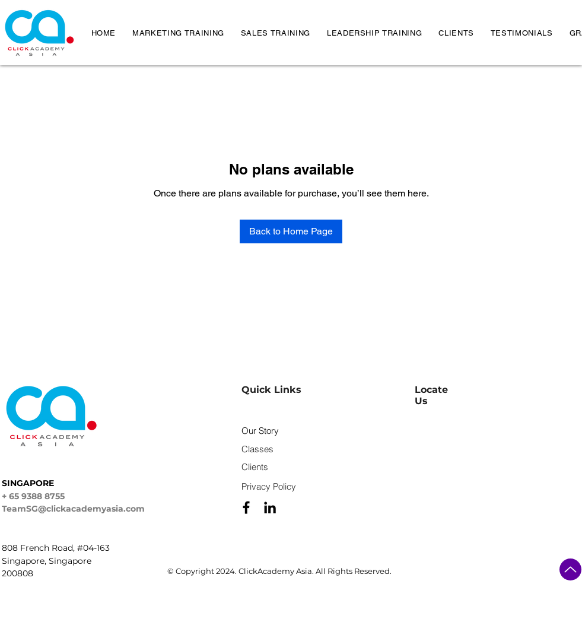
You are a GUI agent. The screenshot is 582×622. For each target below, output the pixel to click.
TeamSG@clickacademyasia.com (73, 508)
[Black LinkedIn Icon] (270, 507)
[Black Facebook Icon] (246, 507)
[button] (178, 32)
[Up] (570, 569)
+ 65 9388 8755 (33, 496)
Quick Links (271, 389)
